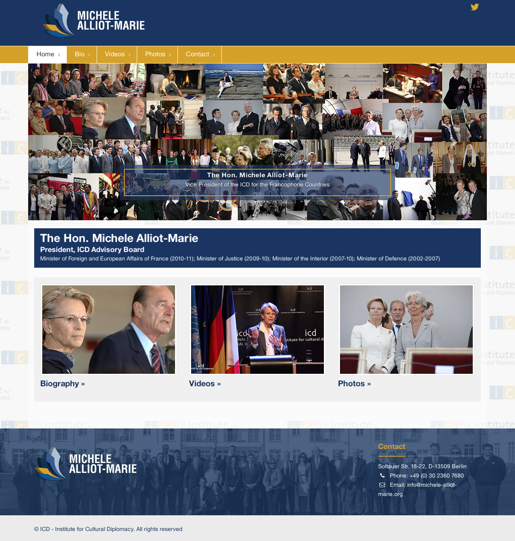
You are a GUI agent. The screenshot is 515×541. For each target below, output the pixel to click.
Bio (79, 54)
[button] (62, 142)
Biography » (62, 384)
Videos (115, 54)
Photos (155, 54)
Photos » (354, 384)
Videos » (205, 384)
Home (45, 54)
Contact (197, 54)
